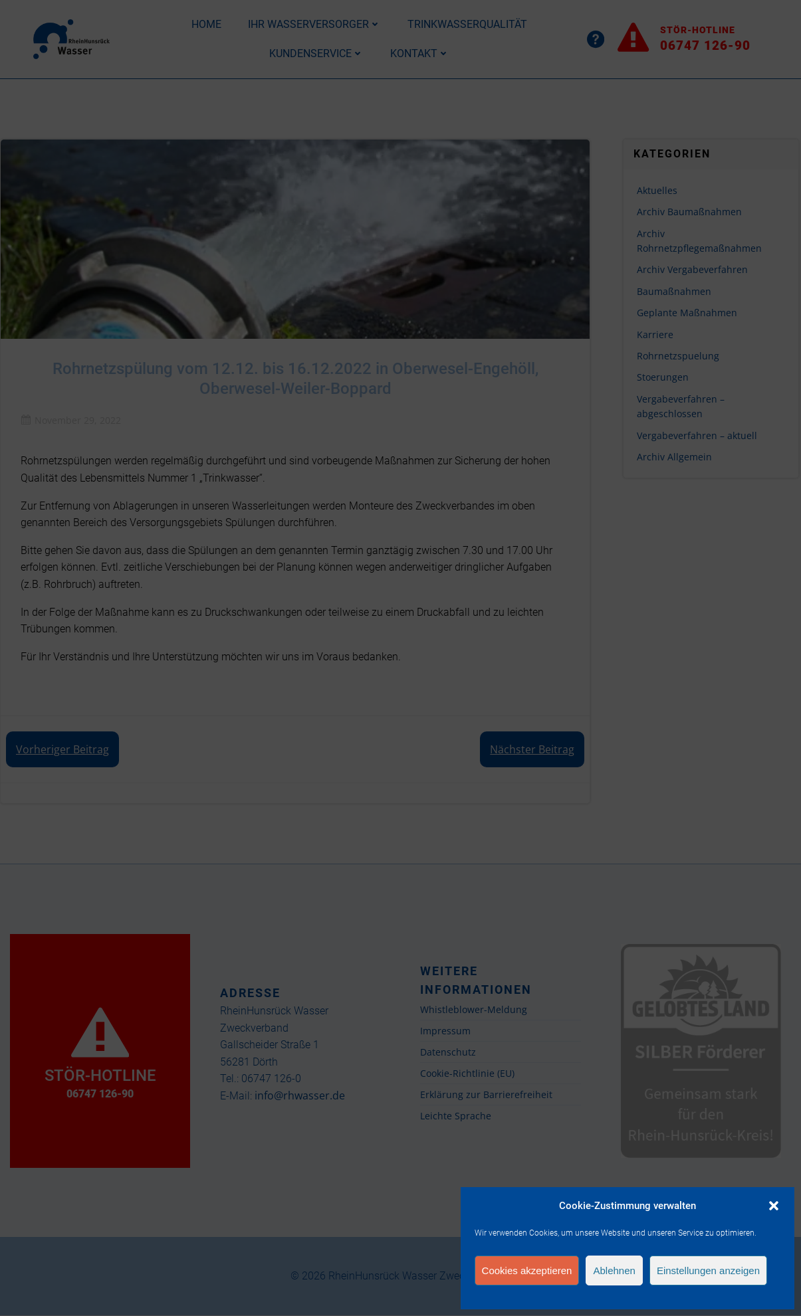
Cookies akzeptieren (527, 1270)
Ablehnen (614, 1270)
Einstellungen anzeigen (708, 1270)
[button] (773, 1205)
